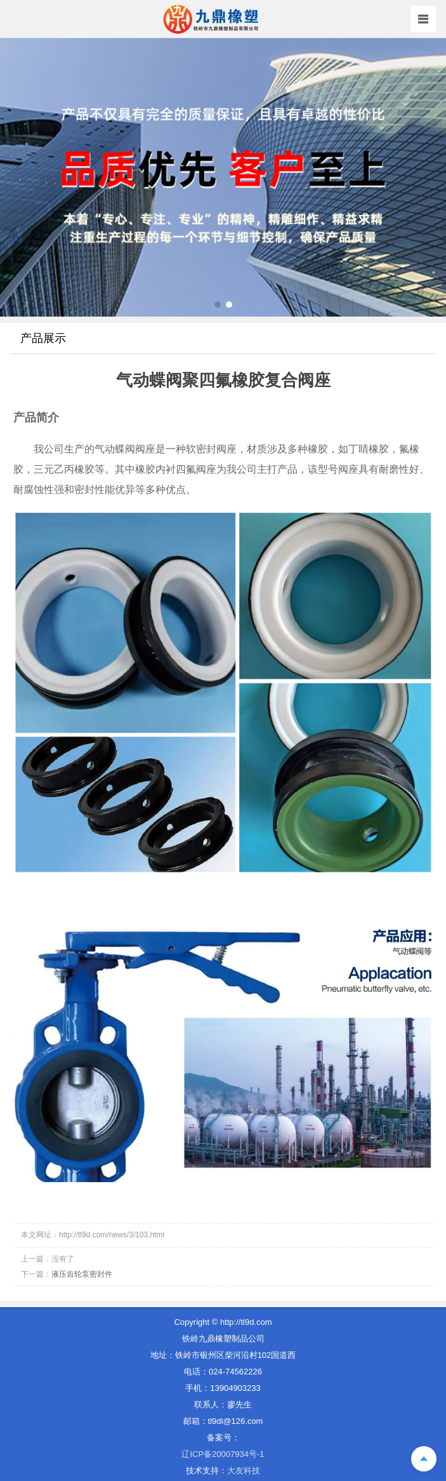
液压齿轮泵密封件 (81, 1274)
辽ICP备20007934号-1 (222, 1454)
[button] (217, 304)
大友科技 (243, 1470)
